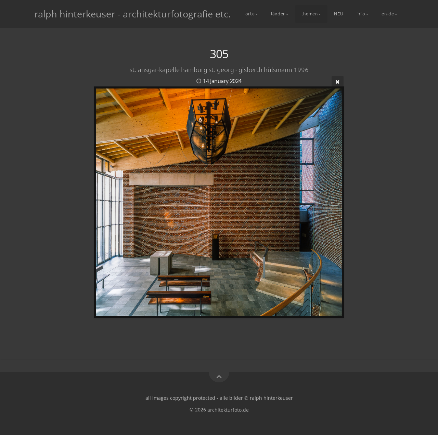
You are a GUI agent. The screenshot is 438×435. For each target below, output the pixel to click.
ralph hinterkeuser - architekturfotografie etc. (132, 14)
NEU (338, 13)
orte (250, 13)
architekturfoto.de (228, 409)
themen (309, 13)
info (361, 13)
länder (278, 13)
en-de (388, 13)
